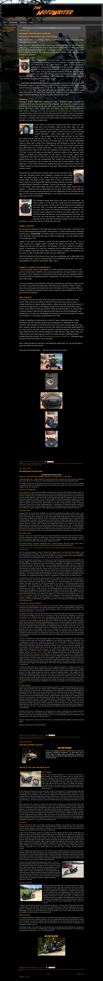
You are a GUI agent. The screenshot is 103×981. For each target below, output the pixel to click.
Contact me (23, 22)
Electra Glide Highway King (68, 554)
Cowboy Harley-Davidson (32, 969)
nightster (65, 737)
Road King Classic (60, 969)
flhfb (42, 737)
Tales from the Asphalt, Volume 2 (30, 745)
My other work (13, 22)
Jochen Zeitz (61, 737)
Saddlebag (57, 463)
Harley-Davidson (34, 463)
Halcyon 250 (45, 737)
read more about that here (62, 643)
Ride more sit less (52, 969)
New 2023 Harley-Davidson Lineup (30, 471)
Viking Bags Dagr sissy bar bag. (54, 336)
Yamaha (40, 464)
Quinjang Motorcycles (76, 737)
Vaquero (24, 464)
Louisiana (46, 969)
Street (28, 738)
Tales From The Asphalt (69, 969)
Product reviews (48, 463)
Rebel (53, 463)
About (31, 22)
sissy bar (65, 463)
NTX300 (69, 737)
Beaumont (24, 969)
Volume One (39, 930)
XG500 (40, 738)
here (30, 316)
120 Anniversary (25, 737)
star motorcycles (70, 463)
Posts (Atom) (27, 976)
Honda (39, 463)
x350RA (36, 738)
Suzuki (20, 464)
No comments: (40, 461)
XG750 (43, 738)
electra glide (38, 737)
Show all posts (60, 27)
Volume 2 (79, 969)
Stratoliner (76, 463)
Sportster (25, 738)
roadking (21, 738)
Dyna (26, 463)
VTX (32, 464)
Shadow (61, 463)
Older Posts (80, 974)
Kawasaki (43, 463)
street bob (81, 463)
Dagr (23, 463)
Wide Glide (36, 464)
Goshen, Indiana (78, 713)
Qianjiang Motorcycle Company (38, 652)
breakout (33, 737)
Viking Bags (28, 464)
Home (4, 22)
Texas (75, 969)
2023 (30, 737)
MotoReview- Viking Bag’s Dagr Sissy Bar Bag (34, 33)
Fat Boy (28, 463)
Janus (57, 737)
